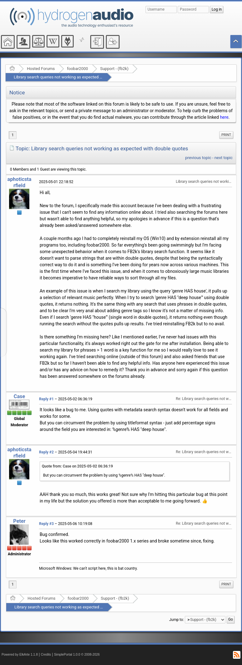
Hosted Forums (41, 68)
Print (226, 135)
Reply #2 (46, 452)
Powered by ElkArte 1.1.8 (20, 654)
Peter (19, 521)
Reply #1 (46, 399)
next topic (224, 157)
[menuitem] (226, 135)
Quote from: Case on (77, 466)
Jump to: (176, 620)
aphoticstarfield (19, 182)
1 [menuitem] (13, 135)
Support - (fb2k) (114, 68)
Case (19, 396)
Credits (46, 654)
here (224, 117)
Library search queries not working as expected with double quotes (74, 77)
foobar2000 (77, 68)
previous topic (198, 157)
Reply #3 (46, 524)
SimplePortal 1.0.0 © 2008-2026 (77, 654)
